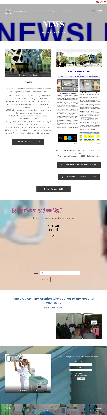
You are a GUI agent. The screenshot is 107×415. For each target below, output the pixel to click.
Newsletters (81, 376)
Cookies (47, 411)
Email (79, 367)
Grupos (79, 373)
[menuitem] (38, 11)
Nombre (78, 361)
